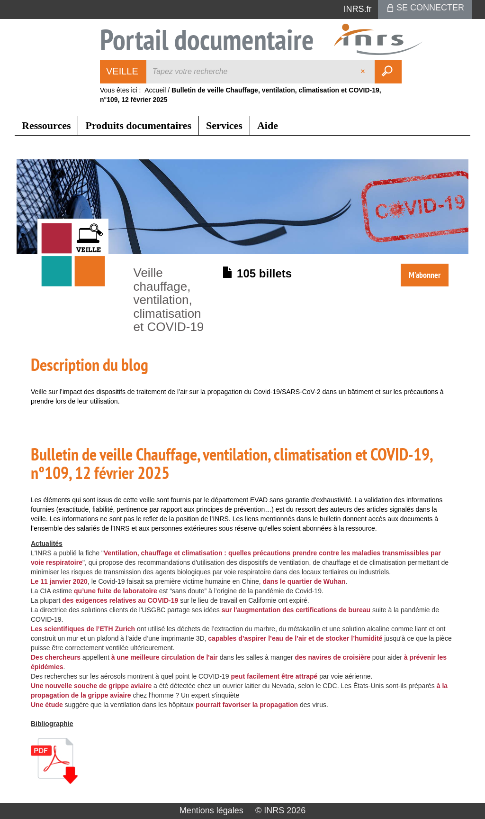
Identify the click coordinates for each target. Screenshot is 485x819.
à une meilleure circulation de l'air (164, 657)
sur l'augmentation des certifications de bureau (296, 610)
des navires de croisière (332, 657)
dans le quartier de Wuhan (304, 581)
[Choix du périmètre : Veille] (123, 71)
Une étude (47, 705)
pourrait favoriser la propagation (247, 705)
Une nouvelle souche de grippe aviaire (91, 686)
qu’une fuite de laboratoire (115, 591)
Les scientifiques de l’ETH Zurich (83, 629)
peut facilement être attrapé (274, 676)
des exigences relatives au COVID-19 (120, 600)
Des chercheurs (56, 657)
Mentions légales (211, 810)
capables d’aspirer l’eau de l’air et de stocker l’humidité (295, 638)
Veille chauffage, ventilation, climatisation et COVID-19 (169, 300)
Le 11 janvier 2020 (59, 581)
